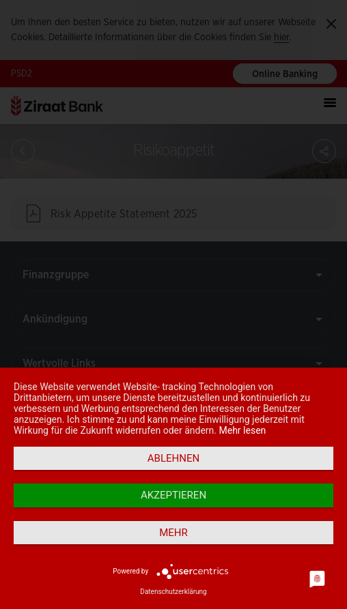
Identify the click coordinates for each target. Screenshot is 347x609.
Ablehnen (173, 458)
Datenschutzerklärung (173, 591)
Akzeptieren (173, 495)
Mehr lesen (242, 430)
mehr (173, 532)
